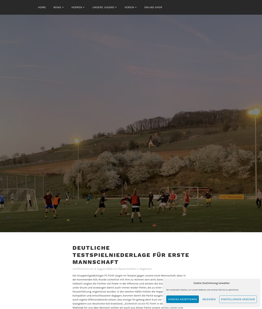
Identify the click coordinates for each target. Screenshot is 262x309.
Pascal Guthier (127, 268)
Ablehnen (209, 299)
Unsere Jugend (103, 7)
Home (42, 7)
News (57, 7)
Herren (77, 7)
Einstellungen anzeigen (238, 299)
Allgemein (146, 268)
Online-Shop (153, 7)
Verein (129, 7)
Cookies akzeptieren (182, 299)
